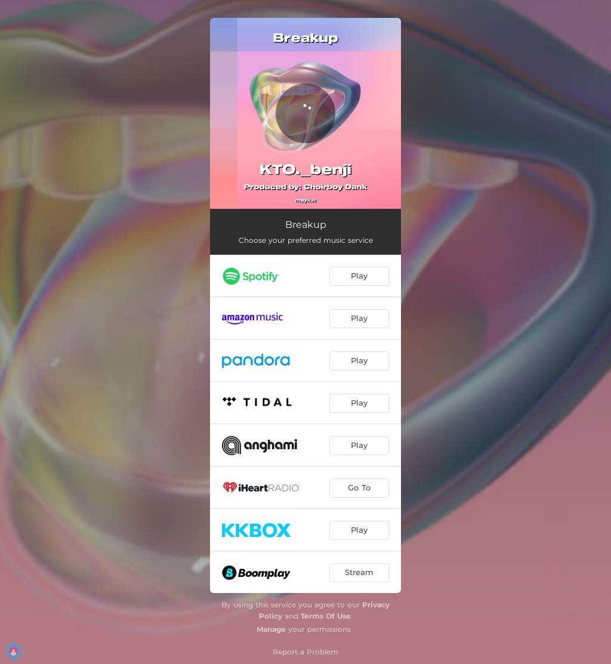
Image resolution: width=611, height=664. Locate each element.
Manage (271, 629)
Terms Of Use (326, 616)
